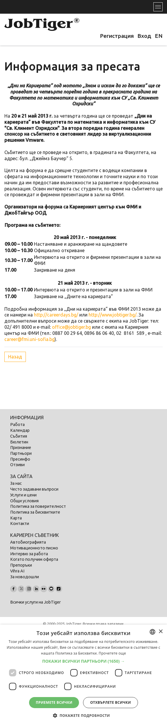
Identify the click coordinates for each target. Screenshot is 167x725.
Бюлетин (19, 442)
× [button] (160, 631)
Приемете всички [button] (54, 702)
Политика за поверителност (38, 506)
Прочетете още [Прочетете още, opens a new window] (112, 653)
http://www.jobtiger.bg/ (113, 314)
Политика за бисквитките (35, 512)
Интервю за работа (29, 553)
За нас (16, 483)
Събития (18, 436)
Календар (20, 430)
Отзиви (17, 464)
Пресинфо (20, 459)
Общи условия (24, 500)
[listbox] (152, 632)
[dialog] (83, 675)
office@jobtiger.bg (71, 327)
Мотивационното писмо (34, 548)
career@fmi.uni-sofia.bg (29, 339)
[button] (83, 661)
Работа (17, 424)
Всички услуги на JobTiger (35, 602)
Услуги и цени (23, 495)
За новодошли (24, 576)
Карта (16, 518)
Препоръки (21, 565)
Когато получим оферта (34, 559)
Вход (144, 36)
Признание (20, 447)
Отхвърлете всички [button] (110, 702)
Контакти (19, 523)
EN (159, 36)
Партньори (21, 453)
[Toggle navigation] (158, 6)
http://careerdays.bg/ (56, 314)
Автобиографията (28, 542)
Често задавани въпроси (34, 489)
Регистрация (117, 36)
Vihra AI (17, 571)
